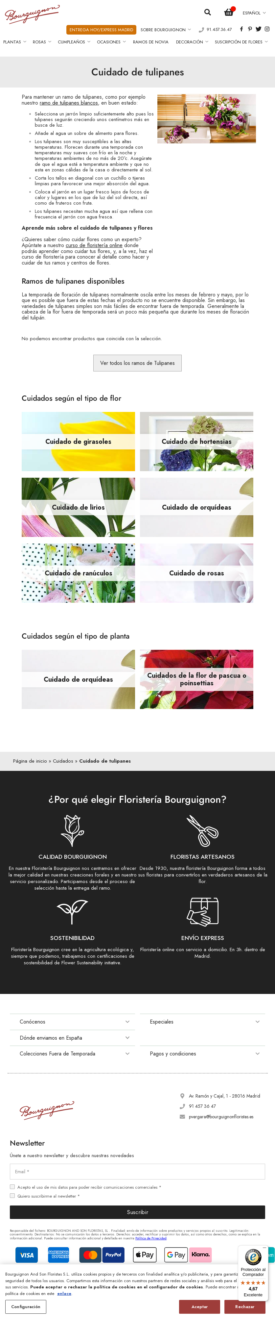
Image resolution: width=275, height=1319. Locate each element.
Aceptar (200, 1307)
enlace (64, 1293)
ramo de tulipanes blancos (69, 103)
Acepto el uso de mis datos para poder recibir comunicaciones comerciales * (89, 1187)
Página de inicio (30, 761)
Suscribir (137, 1212)
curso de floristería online (94, 245)
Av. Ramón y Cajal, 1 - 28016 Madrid (224, 1096)
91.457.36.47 (219, 29)
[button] (254, 13)
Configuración (25, 1307)
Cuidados (63, 761)
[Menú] (264, 1249)
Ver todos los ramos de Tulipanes (137, 363)
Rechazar (244, 1307)
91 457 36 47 (202, 1106)
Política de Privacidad (151, 1238)
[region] (137, 1291)
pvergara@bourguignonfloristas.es (221, 1116)
